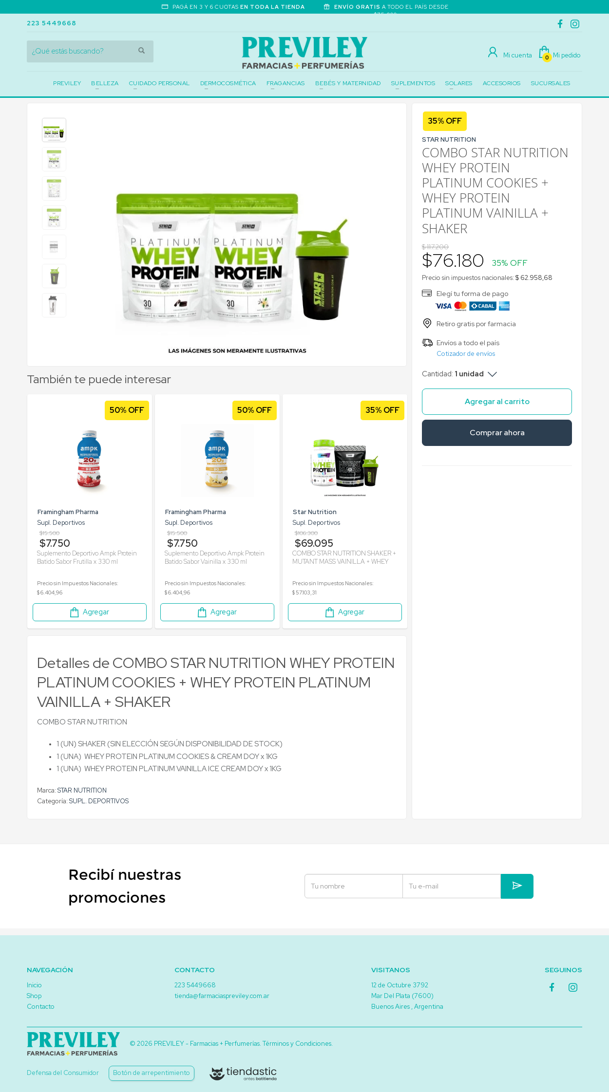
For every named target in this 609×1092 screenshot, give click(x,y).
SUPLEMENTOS (413, 83)
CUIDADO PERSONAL (159, 83)
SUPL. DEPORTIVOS (99, 801)
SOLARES (459, 83)
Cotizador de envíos (466, 354)
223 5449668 (51, 23)
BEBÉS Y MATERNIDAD (348, 83)
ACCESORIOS (502, 83)
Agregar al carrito (497, 401)
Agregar (88, 612)
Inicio (34, 985)
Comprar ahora (497, 432)
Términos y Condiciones (297, 1043)
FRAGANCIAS (285, 83)
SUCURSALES (551, 83)
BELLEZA (105, 83)
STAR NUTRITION (82, 790)
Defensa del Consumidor (63, 1073)
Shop (34, 996)
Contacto (41, 1006)
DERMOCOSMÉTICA (228, 83)
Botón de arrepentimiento (151, 1073)
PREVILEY (67, 83)
